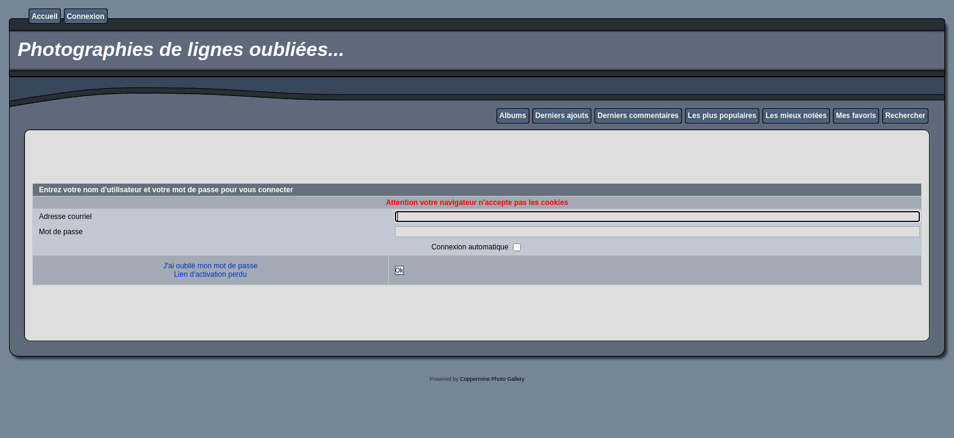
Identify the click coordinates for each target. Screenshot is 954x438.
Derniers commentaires (637, 115)
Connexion (86, 16)
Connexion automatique (470, 247)
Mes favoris (856, 115)
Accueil (45, 16)
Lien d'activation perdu (210, 274)
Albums (513, 115)
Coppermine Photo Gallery (492, 379)
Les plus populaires (722, 115)
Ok (399, 270)
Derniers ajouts (561, 115)
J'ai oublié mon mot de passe (210, 266)
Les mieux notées (796, 115)
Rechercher (905, 115)
